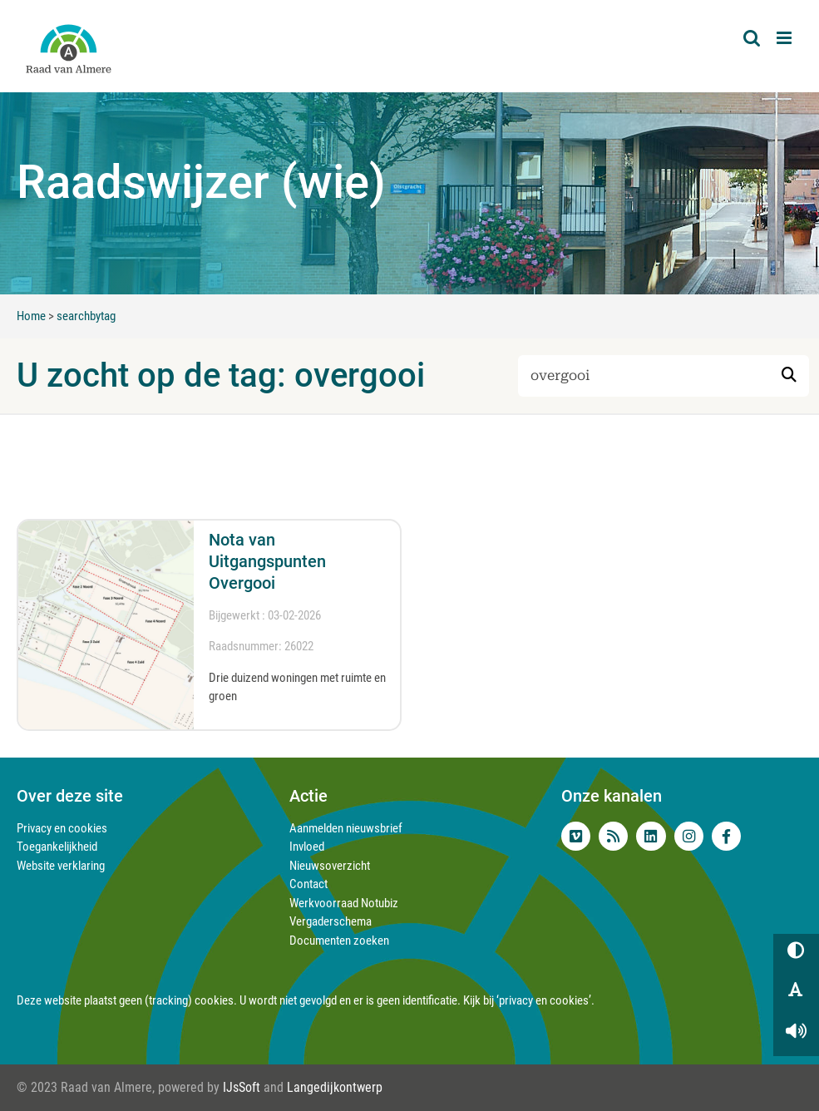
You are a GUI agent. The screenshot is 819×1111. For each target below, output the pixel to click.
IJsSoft (241, 1087)
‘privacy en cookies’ (543, 1000)
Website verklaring (61, 865)
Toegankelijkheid (57, 846)
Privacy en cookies (62, 828)
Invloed (306, 846)
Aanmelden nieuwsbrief (345, 828)
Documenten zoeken (339, 940)
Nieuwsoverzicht (329, 865)
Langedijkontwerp (334, 1087)
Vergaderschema (330, 921)
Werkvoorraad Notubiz (343, 903)
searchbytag (86, 316)
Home (31, 316)
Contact (308, 883)
